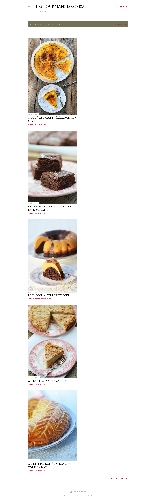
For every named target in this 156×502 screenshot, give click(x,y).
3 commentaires (40, 384)
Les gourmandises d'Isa (60, 6)
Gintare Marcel (87, 496)
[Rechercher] (122, 6)
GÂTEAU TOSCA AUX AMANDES (47, 380)
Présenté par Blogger (78, 491)
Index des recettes (45, 12)
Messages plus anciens (117, 478)
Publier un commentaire (43, 298)
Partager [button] (31, 124)
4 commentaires (40, 124)
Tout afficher (119, 24)
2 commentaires (40, 213)
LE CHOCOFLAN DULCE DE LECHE (49, 295)
